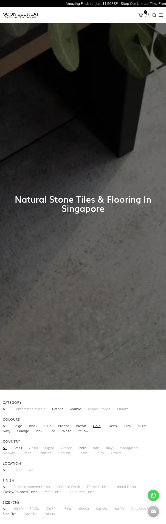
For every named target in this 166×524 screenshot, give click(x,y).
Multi (142, 426)
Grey (127, 426)
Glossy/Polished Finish (20, 492)
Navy (6, 431)
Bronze (63, 426)
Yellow (83, 431)
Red (52, 431)
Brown (81, 426)
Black (33, 426)
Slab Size (10, 514)
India (82, 448)
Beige (18, 426)
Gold (97, 426)
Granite (57, 409)
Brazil (18, 448)
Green (112, 426)
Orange (23, 431)
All (5, 409)
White (66, 431)
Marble (75, 409)
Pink (39, 431)
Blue (47, 426)
